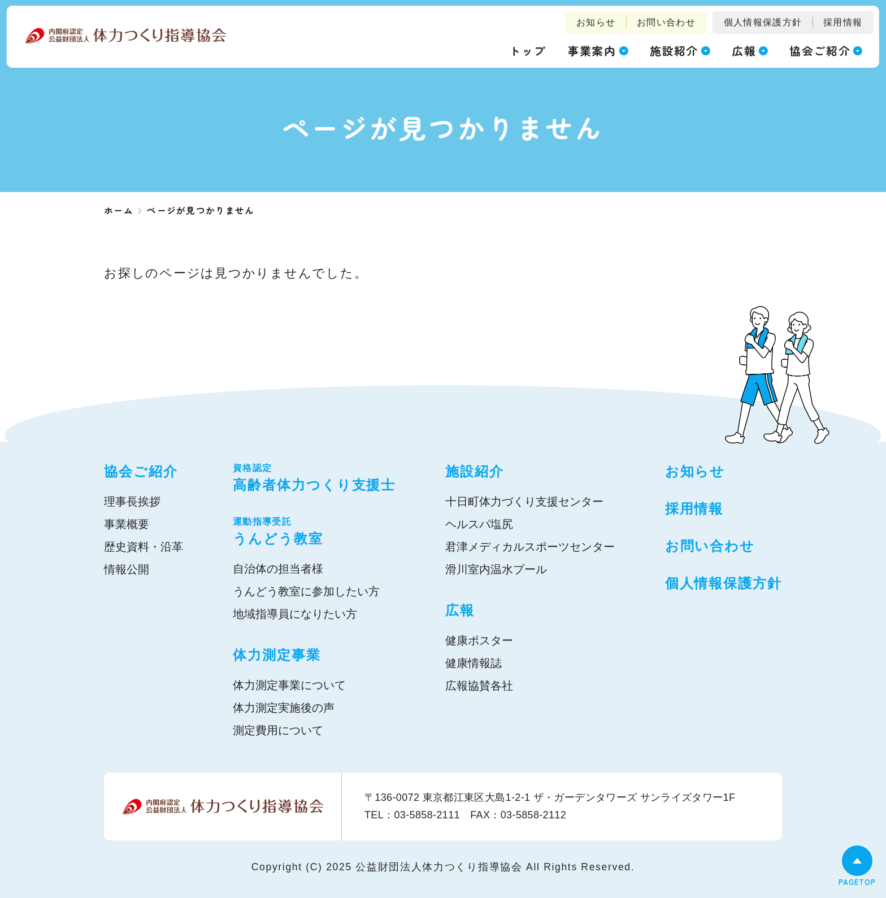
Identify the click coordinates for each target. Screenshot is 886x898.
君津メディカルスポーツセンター (530, 546)
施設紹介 (474, 471)
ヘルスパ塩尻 (479, 524)
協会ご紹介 (141, 471)
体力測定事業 (277, 654)
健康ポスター (479, 640)
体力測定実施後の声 (284, 707)
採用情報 (842, 22)
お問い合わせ (666, 22)
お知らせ (595, 22)
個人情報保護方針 (763, 22)
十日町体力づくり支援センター (524, 501)
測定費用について (278, 730)
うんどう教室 (314, 530)
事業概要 (126, 524)
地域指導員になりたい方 (295, 614)
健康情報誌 (473, 663)
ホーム (118, 210)
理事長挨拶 (132, 501)
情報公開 (126, 569)
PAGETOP (857, 882)
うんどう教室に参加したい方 (306, 591)
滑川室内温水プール (496, 569)
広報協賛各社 (479, 685)
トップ (527, 50)
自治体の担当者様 (278, 569)
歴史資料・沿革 (143, 546)
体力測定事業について (289, 685)
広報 (460, 610)
